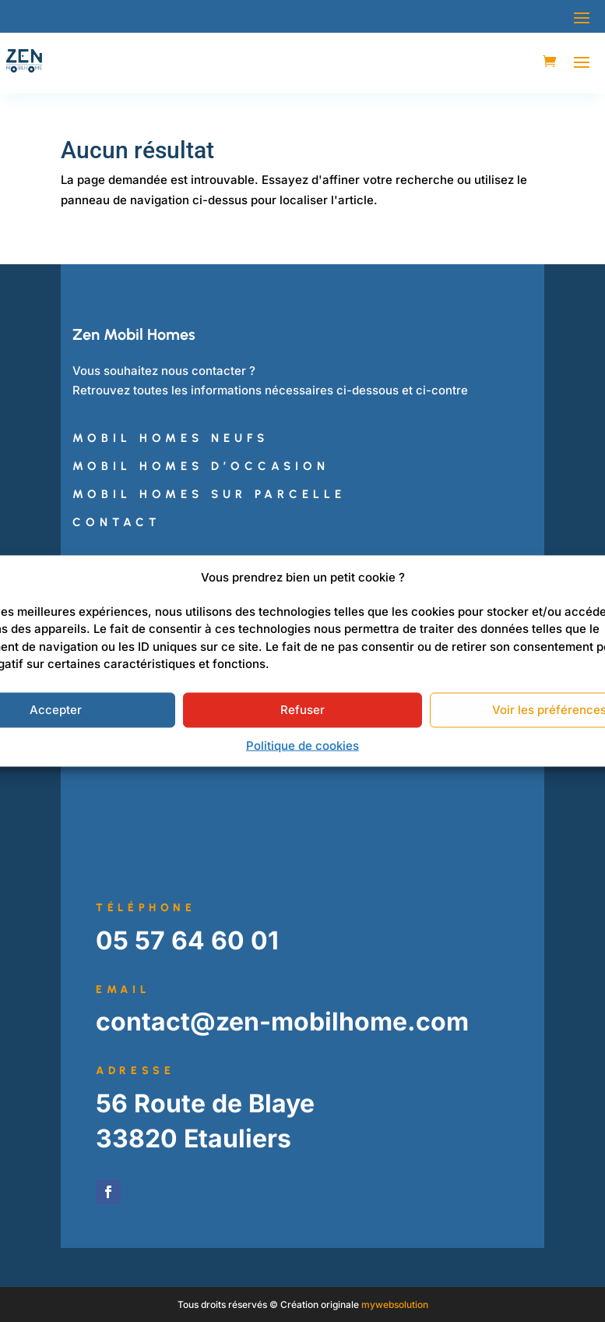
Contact (116, 522)
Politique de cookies (302, 744)
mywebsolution (394, 1304)
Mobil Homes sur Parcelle (209, 494)
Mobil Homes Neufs (170, 438)
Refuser (302, 709)
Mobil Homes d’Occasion (200, 466)
